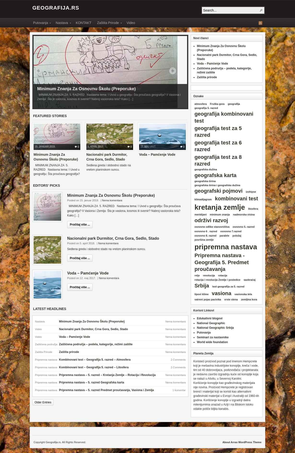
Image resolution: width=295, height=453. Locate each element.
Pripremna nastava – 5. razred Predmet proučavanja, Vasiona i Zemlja (106, 390)
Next (172, 70)
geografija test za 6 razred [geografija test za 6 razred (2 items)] (218, 146)
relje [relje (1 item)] (197, 275)
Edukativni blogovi (210, 318)
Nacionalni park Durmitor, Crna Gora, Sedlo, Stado (113, 238)
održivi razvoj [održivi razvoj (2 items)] (211, 220)
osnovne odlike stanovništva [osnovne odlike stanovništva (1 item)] (212, 226)
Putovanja (40, 23)
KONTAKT (83, 23)
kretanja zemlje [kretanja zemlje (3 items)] (220, 207)
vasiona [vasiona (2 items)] (221, 293)
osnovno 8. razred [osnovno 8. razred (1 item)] (205, 235)
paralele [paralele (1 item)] (224, 235)
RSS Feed (260, 23)
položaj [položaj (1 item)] (236, 235)
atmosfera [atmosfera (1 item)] (201, 103)
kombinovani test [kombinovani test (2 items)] (236, 199)
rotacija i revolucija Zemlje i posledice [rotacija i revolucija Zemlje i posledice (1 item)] (217, 279)
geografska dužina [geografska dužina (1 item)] (206, 169)
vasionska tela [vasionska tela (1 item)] (243, 294)
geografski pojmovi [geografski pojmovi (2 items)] (218, 191)
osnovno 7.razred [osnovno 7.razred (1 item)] (231, 231)
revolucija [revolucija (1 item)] (209, 275)
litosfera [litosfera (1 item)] (253, 208)
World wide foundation (212, 342)
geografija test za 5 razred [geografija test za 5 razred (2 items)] (218, 131)
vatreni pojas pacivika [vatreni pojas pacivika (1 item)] (208, 299)
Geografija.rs (55, 8)
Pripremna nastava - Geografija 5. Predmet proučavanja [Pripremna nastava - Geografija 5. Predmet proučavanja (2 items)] (222, 262)
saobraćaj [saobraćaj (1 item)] (250, 279)
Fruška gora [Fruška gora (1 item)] (217, 103)
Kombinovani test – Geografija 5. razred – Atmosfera (94, 359)
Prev (38, 70)
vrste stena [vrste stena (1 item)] (231, 299)
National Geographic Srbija (215, 327)
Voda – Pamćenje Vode (157, 154)
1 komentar (179, 390)
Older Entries (43, 402)
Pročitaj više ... (80, 224)
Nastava (62, 23)
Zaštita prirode (69, 352)
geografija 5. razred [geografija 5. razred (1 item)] (206, 108)
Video (131, 23)
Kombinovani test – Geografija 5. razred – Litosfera (94, 367)
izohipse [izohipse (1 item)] (251, 191)
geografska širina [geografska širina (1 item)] (205, 181)
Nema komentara (112, 200)
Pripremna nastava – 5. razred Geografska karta (91, 382)
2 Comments (178, 359)
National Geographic (211, 323)
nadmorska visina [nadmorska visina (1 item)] (244, 214)
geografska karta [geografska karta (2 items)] (215, 175)
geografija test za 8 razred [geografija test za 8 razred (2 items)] (218, 160)
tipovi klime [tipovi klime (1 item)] (202, 294)
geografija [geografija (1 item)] (234, 103)
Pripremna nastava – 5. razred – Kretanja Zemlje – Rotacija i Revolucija (107, 375)
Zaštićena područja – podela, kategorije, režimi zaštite (96, 344)
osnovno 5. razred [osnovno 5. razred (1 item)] (243, 226)
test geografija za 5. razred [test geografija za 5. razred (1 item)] (228, 286)
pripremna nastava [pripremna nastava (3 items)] (226, 247)
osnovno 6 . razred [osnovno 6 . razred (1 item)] (206, 231)
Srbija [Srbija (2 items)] (202, 286)
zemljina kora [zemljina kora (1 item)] (249, 299)
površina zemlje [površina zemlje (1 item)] (204, 239)
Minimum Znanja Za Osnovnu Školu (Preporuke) (86, 88)
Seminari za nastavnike (213, 337)
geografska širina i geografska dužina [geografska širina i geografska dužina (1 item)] (217, 185)
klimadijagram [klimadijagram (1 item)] (203, 199)
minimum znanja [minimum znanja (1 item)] (220, 214)
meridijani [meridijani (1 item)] (200, 214)
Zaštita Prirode (108, 23)
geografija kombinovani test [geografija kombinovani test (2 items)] (224, 117)
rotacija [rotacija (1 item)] (222, 275)
